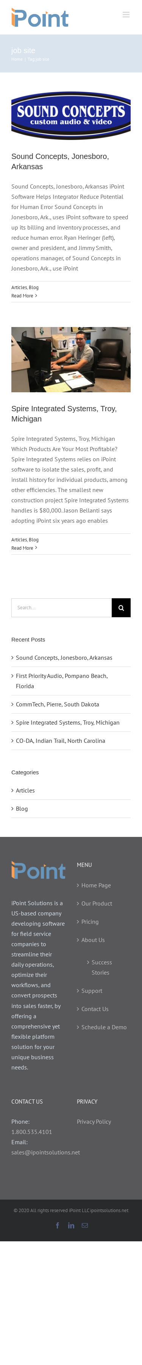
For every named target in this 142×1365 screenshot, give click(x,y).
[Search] (121, 607)
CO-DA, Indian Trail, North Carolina (60, 740)
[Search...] (61, 607)
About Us (93, 940)
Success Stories (102, 967)
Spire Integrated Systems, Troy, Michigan (68, 722)
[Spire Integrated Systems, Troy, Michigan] (71, 359)
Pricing (90, 921)
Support (91, 990)
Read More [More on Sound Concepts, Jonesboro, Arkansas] (22, 295)
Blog (34, 287)
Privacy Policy (94, 1121)
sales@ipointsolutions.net (45, 1152)
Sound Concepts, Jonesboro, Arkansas (64, 657)
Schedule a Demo (104, 1027)
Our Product (96, 903)
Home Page (96, 885)
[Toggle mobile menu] (127, 15)
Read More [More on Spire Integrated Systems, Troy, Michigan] (22, 548)
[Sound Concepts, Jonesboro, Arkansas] (71, 115)
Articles (19, 287)
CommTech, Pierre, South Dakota (57, 704)
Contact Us (95, 1009)
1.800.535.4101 (31, 1131)
